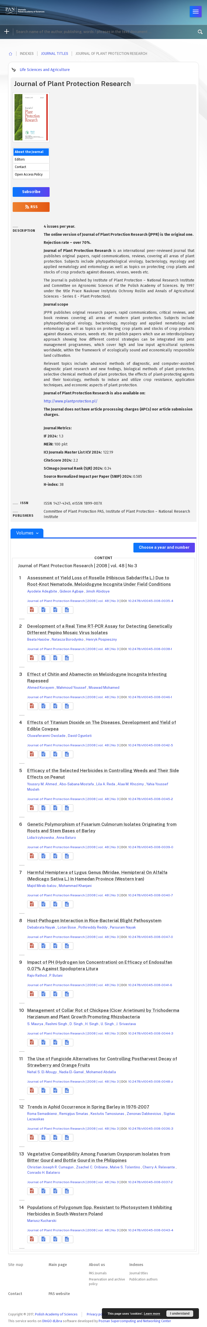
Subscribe (31, 192)
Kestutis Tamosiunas (108, 1114)
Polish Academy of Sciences (56, 1314)
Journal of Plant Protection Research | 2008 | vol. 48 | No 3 (73, 601)
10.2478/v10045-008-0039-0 (150, 847)
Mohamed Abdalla (101, 1072)
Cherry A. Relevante (159, 1167)
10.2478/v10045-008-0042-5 (150, 745)
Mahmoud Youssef (72, 688)
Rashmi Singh (57, 1024)
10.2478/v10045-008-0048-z (150, 1081)
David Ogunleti (80, 736)
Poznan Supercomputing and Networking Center (135, 1321)
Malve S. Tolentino (125, 1167)
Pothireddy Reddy (93, 927)
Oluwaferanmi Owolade (46, 736)
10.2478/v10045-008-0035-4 (150, 601)
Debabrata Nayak (41, 927)
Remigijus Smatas (74, 1114)
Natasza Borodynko (68, 639)
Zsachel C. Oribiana (92, 1167)
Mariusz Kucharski (41, 1221)
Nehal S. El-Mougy (42, 1072)
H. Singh (92, 1024)
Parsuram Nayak (123, 927)
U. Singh (108, 1024)
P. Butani (56, 975)
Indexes (136, 1264)
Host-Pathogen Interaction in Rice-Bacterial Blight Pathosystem (94, 920)
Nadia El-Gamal (72, 1072)
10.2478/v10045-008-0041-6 (150, 985)
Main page (58, 1264)
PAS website (59, 1294)
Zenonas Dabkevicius (144, 1114)
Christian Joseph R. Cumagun (50, 1167)
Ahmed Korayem (41, 688)
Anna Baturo (66, 838)
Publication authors (143, 1279)
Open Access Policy (29, 174)
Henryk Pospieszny (101, 639)
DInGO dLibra (52, 1321)
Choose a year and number (164, 547)
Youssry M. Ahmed (42, 784)
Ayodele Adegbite (42, 591)
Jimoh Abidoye (98, 591)
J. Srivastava (126, 1024)
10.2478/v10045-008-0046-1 (150, 697)
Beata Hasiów (38, 639)
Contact (20, 167)
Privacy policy (97, 1314)
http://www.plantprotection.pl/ (71, 401)
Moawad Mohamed (104, 688)
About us (97, 1264)
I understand (179, 1313)
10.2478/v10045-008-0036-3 (150, 1128)
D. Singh (77, 1024)
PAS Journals (97, 1273)
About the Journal (29, 152)
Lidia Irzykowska (41, 838)
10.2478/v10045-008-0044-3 (150, 1033)
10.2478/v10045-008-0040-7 (150, 895)
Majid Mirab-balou (42, 886)
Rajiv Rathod (37, 975)
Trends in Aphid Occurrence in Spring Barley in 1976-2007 (88, 1107)
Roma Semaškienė (42, 1114)
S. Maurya (35, 1024)
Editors (20, 159)
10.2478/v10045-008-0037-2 (150, 1182)
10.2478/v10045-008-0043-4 (150, 1230)
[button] (32, 610)
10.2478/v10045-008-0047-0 (150, 937)
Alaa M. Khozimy (131, 784)
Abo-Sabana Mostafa (77, 784)
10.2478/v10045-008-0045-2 (150, 799)
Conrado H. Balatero (43, 1173)
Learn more (152, 1313)
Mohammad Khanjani (75, 886)
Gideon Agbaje (72, 591)
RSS (31, 207)
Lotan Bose (67, 927)
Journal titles (54, 54)
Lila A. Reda (106, 784)
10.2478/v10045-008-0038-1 (150, 649)
